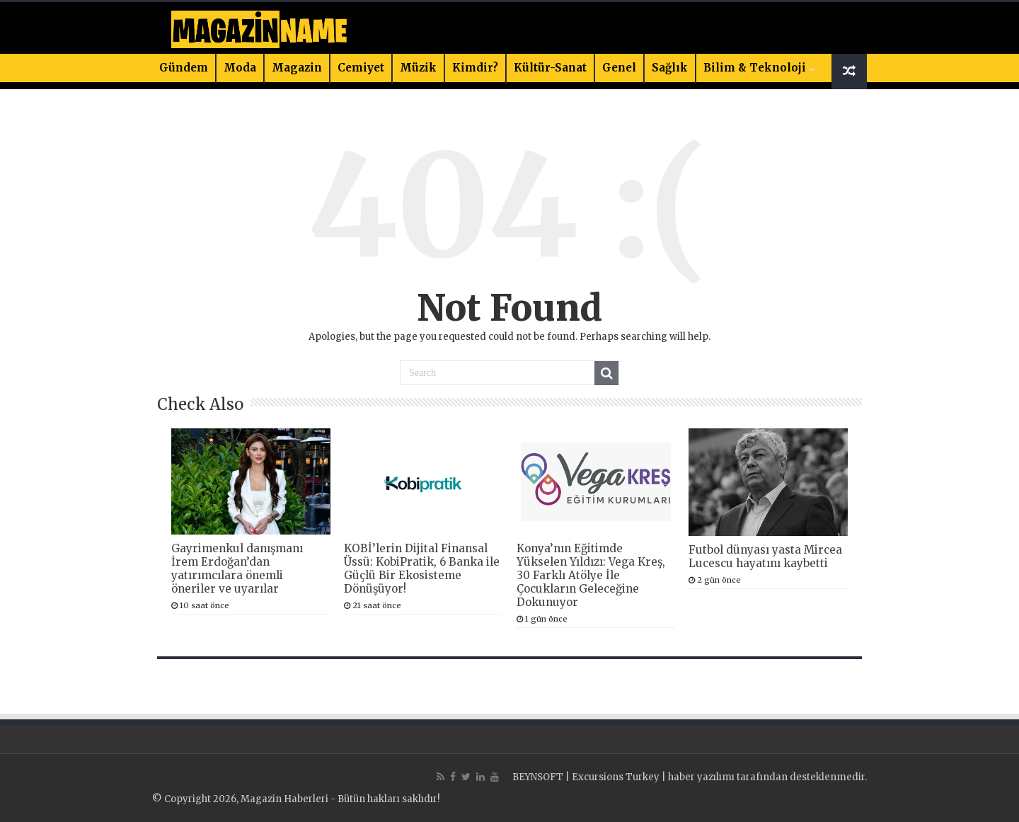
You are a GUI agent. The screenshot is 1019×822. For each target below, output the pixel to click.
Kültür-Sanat (550, 67)
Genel (619, 67)
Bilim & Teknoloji (754, 67)
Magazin (297, 67)
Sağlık (670, 67)
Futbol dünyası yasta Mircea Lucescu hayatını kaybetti (765, 556)
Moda (240, 67)
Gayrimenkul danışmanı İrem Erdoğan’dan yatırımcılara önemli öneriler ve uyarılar (237, 568)
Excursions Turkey (616, 777)
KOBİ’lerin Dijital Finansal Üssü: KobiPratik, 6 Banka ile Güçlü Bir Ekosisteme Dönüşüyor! (422, 568)
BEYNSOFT (537, 777)
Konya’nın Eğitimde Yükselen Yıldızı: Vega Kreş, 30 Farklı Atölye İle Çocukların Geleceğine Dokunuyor (591, 575)
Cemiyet (361, 67)
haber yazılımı (701, 777)
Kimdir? (475, 67)
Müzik (418, 67)
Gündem (183, 67)
